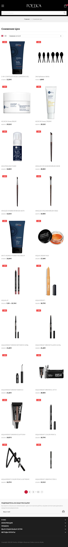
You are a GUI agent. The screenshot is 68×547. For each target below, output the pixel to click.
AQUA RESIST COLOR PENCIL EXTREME (15, 479)
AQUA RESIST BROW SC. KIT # (45, 390)
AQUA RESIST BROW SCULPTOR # (13, 434)
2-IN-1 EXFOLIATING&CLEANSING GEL (15, 76)
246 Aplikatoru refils (42, 76)
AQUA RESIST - (40, 300)
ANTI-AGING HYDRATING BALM (13, 255)
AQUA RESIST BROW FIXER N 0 (12, 390)
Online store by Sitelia (36, 542)
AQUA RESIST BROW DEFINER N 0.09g (14, 345)
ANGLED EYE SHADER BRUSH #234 (47, 166)
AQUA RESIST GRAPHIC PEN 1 (46, 479)
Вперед (42, 492)
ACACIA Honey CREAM (43, 121)
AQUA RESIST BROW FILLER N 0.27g (48, 345)
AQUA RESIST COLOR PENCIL (45, 434)
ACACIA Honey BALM (8, 121)
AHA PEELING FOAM (8, 166)
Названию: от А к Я (35, 36)
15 (38, 492)
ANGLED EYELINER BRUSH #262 (46, 211)
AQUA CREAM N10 (42, 255)
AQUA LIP (4, 300)
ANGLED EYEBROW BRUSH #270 (12, 211)
